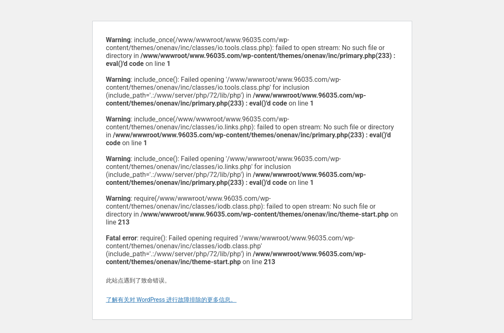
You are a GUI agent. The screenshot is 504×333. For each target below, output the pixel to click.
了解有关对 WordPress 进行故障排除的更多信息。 (171, 299)
